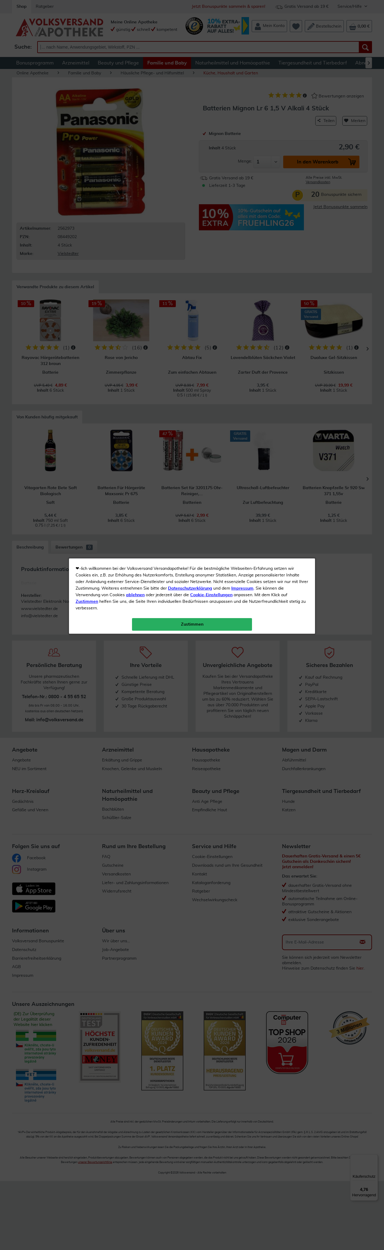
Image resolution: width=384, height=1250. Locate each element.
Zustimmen (87, 148)
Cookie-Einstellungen (211, 141)
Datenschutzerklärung (190, 135)
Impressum (242, 135)
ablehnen (135, 141)
